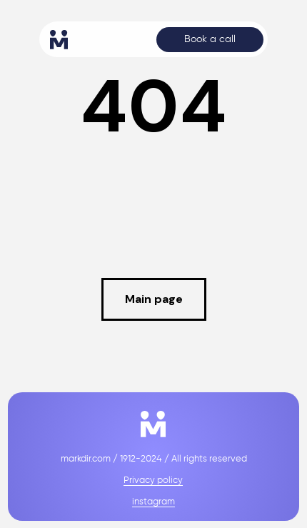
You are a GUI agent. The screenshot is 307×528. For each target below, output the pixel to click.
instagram (153, 502)
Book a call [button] (210, 39)
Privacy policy (153, 480)
